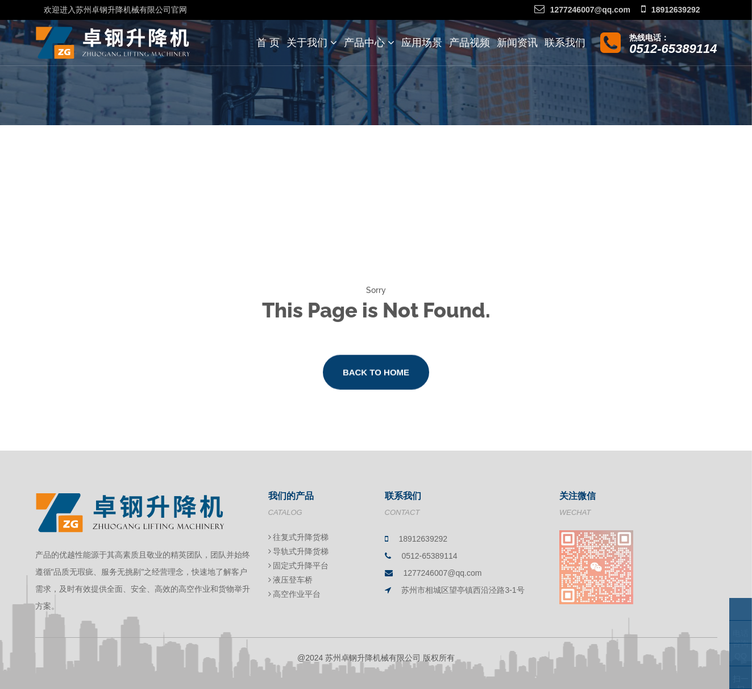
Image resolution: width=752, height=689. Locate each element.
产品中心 (369, 42)
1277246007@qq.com (582, 9)
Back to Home (376, 378)
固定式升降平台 (298, 565)
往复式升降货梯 (298, 537)
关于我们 (311, 42)
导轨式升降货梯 (298, 551)
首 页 (268, 42)
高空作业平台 (294, 594)
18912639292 (670, 9)
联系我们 (565, 42)
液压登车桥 (290, 579)
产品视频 (469, 42)
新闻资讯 (517, 42)
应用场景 (421, 42)
